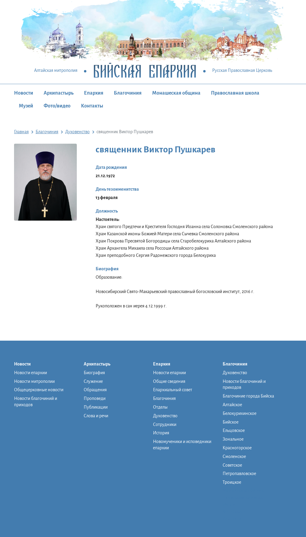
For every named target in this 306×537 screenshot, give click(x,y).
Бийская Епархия (145, 71)
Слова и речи (96, 415)
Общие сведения (169, 381)
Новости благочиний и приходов (35, 401)
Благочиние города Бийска (248, 396)
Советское (232, 465)
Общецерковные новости (38, 389)
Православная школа (235, 93)
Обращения (95, 389)
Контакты (92, 106)
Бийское (230, 422)
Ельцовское (234, 430)
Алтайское (232, 404)
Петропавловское (239, 473)
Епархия (93, 93)
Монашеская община (176, 93)
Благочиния (128, 93)
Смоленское (234, 456)
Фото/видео (57, 106)
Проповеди (94, 398)
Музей (26, 106)
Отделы (160, 407)
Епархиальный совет (172, 389)
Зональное (233, 439)
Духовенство (165, 415)
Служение (93, 381)
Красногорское (237, 447)
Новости (23, 93)
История (161, 432)
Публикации (96, 407)
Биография (94, 372)
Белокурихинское (239, 413)
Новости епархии (30, 372)
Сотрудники (164, 424)
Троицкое (232, 482)
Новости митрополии (34, 381)
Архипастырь (59, 93)
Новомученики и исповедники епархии (182, 444)
